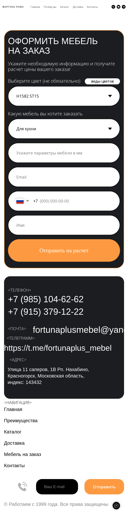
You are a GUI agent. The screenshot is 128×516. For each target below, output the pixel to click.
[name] (64, 225)
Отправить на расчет (64, 250)
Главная (35, 7)
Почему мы (50, 7)
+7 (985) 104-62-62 (46, 299)
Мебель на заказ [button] (22, 454)
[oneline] (64, 153)
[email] (64, 177)
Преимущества (21, 420)
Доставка (78, 7)
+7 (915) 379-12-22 (46, 312)
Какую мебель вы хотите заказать (45, 113)
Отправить (104, 487)
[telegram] (124, 7)
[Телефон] (113, 7)
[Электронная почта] (118, 7)
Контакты (92, 7)
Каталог (64, 7)
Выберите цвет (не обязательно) (44, 80)
